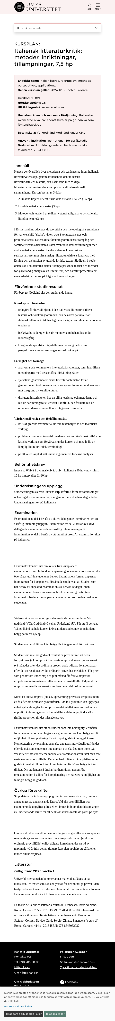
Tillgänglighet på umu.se (30, 986)
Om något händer (26, 972)
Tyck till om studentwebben (78, 967)
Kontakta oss (22, 956)
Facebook (71, 981)
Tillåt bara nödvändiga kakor (24, 1013)
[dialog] (57, 1004)
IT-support (67, 956)
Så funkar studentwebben (77, 961)
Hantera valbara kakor (18, 1006)
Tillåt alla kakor (55, 1013)
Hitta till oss (22, 967)
